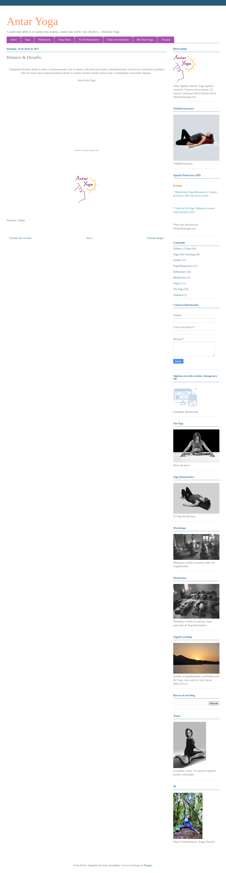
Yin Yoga (178, 289)
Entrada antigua (155, 238)
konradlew (114, 865)
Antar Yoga (32, 21)
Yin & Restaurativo (89, 39)
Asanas (177, 260)
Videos (21, 220)
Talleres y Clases (182, 248)
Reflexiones (179, 271)
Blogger (148, 865)
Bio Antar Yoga (145, 39)
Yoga (27, 39)
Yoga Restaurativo (183, 266)
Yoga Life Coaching (184, 254)
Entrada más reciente (20, 238)
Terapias (165, 39)
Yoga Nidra (64, 39)
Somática (178, 295)
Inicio (14, 39)
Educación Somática (118, 39)
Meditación (44, 39)
